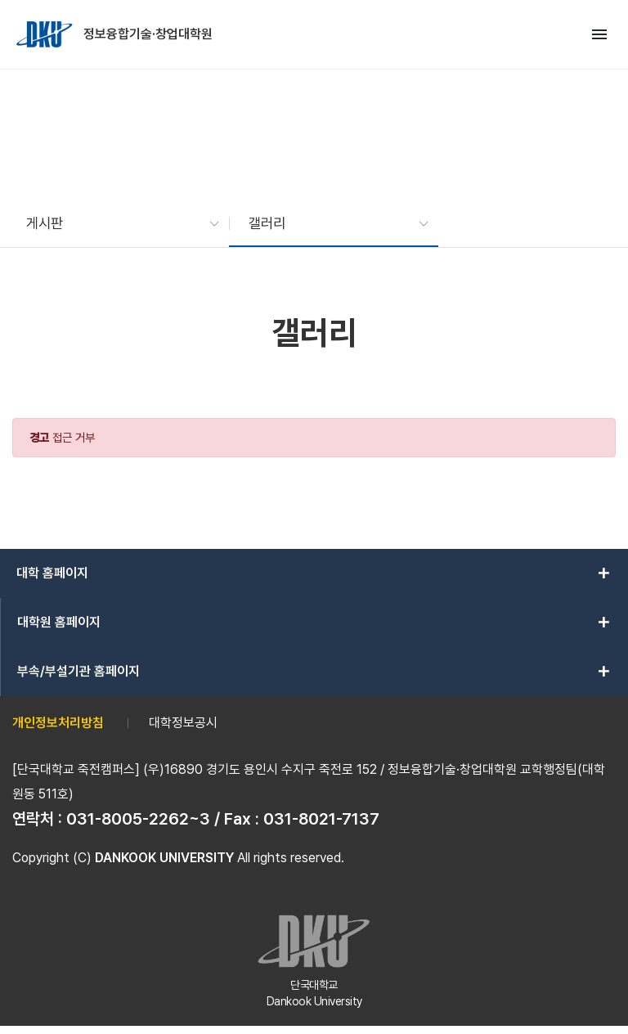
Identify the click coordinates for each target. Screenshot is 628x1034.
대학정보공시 (183, 723)
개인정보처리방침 (58, 723)
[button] (114, 223)
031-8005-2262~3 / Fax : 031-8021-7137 (222, 819)
